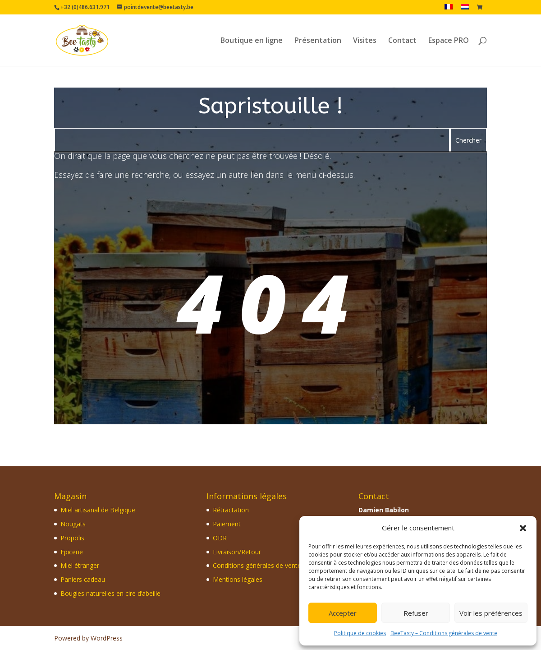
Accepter (343, 613)
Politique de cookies (360, 633)
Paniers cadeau (82, 579)
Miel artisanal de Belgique (97, 510)
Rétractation (231, 510)
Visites (364, 41)
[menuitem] (449, 9)
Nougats (73, 524)
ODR (220, 538)
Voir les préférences (491, 613)
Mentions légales (237, 579)
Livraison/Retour (237, 552)
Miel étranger (79, 565)
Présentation (317, 41)
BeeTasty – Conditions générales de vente (443, 633)
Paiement (227, 524)
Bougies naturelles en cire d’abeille (110, 593)
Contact (402, 41)
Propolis (72, 538)
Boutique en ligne (251, 41)
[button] (522, 528)
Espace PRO (448, 41)
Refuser (415, 613)
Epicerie (71, 552)
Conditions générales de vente (257, 565)
